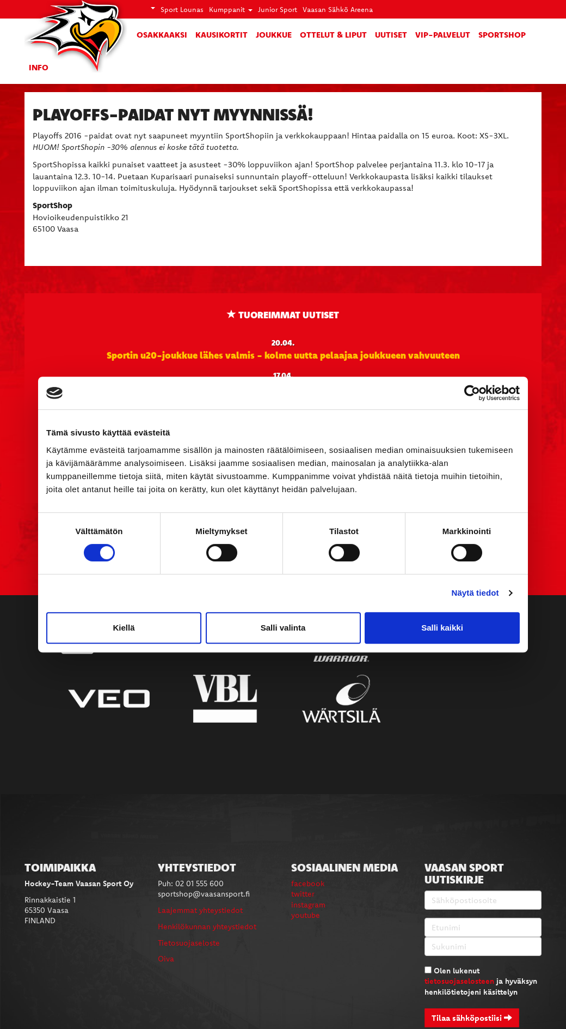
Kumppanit (231, 9)
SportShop (502, 34)
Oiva (166, 959)
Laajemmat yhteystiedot (200, 910)
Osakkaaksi (162, 34)
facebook (307, 883)
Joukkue (274, 34)
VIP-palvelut (442, 34)
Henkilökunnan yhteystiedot (207, 926)
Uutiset (391, 34)
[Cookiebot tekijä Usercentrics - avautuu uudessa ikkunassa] (472, 393)
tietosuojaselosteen (459, 981)
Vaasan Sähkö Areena (338, 9)
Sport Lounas (182, 9)
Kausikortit (221, 34)
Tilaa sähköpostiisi (472, 1018)
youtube (305, 915)
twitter (303, 894)
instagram (308, 905)
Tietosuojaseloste (189, 943)
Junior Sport (277, 9)
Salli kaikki (442, 627)
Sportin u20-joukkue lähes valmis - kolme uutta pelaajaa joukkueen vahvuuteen (283, 355)
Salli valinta (283, 627)
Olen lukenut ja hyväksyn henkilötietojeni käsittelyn (480, 981)
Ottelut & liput (333, 34)
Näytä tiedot (475, 592)
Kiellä (123, 627)
